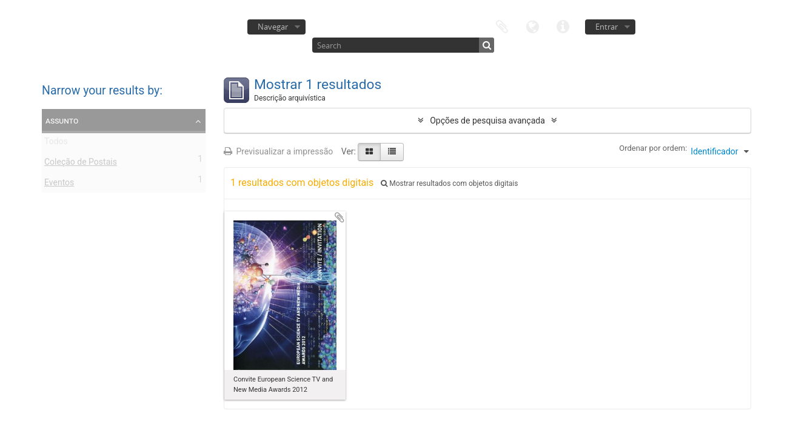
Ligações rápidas (562, 25)
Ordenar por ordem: (653, 148)
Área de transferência (502, 25)
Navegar (273, 26)
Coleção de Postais (80, 164)
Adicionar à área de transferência (339, 217)
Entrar (606, 26)
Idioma (532, 25)
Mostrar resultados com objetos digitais (449, 183)
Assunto (61, 120)
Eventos (59, 185)
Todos (56, 143)
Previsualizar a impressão (278, 151)
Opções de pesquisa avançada (487, 120)
